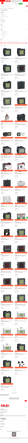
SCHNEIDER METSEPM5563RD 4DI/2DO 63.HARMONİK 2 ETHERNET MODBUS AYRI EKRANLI (7, 140)
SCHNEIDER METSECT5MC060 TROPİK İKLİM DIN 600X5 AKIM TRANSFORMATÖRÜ (6, 239)
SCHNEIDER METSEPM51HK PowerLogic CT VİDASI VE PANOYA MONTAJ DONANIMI (21, 370)
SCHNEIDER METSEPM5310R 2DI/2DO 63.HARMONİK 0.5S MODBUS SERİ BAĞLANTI (21, 58)
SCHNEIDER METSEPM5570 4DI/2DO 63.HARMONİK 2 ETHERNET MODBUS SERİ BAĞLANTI (7, 222)
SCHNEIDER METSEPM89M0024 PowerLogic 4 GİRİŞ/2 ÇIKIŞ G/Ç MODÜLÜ (20, 173)
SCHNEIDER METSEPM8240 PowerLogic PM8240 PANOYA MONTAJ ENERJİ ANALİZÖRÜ (20, 157)
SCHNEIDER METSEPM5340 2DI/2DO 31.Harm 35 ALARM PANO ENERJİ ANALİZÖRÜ (6, 321)
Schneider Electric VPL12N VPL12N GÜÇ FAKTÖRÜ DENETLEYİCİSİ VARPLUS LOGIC (6, 190)
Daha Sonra (16, 3)
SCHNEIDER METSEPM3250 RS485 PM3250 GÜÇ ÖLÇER (20, 337)
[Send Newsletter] (26, 400)
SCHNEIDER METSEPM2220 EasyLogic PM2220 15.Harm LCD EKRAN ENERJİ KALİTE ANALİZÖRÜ (20, 305)
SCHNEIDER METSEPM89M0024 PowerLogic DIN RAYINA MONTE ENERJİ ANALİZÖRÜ (6, 173)
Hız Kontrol (2, 21)
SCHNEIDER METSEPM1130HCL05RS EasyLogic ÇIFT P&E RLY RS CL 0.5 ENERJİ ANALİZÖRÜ (21, 206)
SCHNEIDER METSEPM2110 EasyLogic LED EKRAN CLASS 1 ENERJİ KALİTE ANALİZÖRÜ (20, 272)
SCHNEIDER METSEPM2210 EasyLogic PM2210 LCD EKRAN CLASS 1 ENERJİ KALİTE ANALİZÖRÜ (20, 288)
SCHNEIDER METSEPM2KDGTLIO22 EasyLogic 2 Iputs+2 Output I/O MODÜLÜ (20, 222)
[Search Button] (26, 6)
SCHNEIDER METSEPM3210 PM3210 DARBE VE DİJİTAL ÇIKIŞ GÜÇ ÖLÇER (7, 337)
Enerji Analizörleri (10, 8)
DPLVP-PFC (3, 33)
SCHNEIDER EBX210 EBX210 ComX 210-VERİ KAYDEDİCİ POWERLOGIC (20, 190)
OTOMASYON (5, 8)
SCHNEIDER (2, 57)
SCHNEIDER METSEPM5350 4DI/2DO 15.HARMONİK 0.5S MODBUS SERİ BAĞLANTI (21, 108)
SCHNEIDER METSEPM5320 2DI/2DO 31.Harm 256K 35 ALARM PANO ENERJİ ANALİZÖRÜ (7, 58)
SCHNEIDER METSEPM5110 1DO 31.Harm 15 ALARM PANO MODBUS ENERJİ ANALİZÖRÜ (6, 370)
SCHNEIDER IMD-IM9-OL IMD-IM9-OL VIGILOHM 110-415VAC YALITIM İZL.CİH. (7, 206)
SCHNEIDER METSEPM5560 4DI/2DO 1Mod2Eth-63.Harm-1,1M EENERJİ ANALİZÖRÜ (6, 91)
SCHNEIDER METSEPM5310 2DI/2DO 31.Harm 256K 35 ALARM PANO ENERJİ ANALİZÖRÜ (7, 75)
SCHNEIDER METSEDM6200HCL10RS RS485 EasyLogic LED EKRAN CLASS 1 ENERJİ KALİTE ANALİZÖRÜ (6, 272)
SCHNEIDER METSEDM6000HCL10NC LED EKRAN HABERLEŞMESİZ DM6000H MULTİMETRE (20, 255)
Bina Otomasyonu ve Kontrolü (5, 16)
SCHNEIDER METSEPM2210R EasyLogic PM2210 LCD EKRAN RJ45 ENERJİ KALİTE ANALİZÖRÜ (7, 305)
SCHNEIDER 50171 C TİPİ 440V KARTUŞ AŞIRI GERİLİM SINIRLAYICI (7, 124)
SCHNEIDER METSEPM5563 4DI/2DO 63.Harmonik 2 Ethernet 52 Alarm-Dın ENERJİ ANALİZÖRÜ (21, 124)
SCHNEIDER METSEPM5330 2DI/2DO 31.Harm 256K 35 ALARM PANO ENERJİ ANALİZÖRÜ (7, 387)
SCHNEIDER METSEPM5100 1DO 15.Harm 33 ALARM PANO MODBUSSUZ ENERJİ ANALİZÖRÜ (21, 354)
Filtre (2, 45)
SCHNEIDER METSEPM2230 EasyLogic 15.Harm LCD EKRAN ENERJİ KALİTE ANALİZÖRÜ (21, 239)
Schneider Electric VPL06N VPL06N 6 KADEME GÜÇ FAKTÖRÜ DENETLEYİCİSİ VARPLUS (21, 91)
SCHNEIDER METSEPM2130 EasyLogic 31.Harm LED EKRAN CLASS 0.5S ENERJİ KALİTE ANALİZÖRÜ (6, 288)
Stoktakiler (3, 37)
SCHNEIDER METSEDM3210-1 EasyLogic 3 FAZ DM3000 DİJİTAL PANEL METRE (6, 255)
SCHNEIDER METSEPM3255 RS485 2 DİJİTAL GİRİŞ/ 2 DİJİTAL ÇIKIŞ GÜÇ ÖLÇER (7, 354)
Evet (20, 3)
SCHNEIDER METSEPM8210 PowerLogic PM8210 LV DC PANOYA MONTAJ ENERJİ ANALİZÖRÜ (6, 157)
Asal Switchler (3, 15)
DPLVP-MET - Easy (4, 31)
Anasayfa (1, 8)
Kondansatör (2, 22)
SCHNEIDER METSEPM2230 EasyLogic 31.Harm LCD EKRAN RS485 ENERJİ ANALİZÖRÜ (7, 108)
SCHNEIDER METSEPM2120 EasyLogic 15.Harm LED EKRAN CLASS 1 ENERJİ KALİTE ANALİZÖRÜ (20, 75)
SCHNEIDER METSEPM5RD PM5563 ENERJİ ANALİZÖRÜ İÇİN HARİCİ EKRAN (20, 140)
